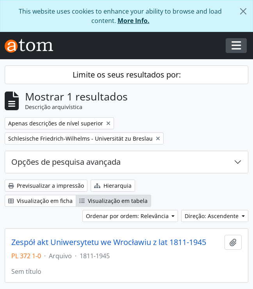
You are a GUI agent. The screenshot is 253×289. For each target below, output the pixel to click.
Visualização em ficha (40, 200)
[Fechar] (243, 11)
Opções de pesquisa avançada (66, 162)
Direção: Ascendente (212, 216)
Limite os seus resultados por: (127, 74)
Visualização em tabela (113, 200)
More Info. (134, 20)
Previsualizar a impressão (46, 185)
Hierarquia (113, 185)
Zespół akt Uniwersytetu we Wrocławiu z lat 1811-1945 (108, 242)
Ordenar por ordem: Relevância (128, 216)
